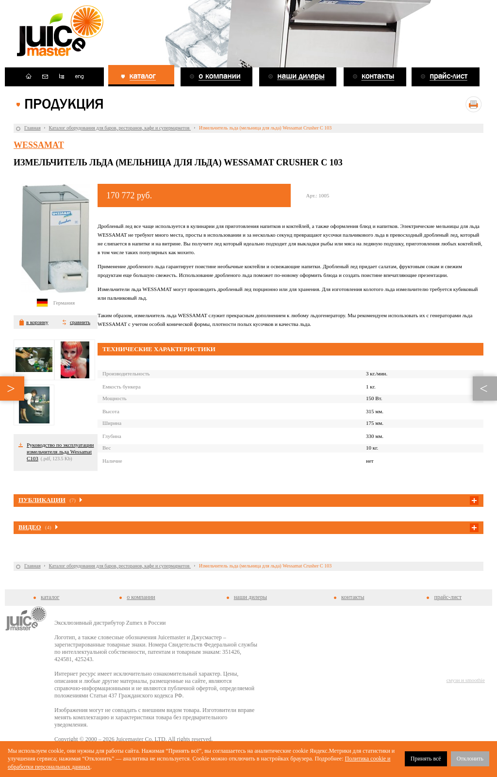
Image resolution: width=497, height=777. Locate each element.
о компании (141, 597)
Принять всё (426, 758)
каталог (50, 597)
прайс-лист (447, 597)
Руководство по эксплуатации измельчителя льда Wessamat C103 (60, 451)
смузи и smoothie (466, 680)
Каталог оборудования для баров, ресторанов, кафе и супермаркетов (120, 127)
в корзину (37, 322)
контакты (352, 597)
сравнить (80, 322)
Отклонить (470, 758)
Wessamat (39, 145)
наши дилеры (250, 597)
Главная (32, 127)
